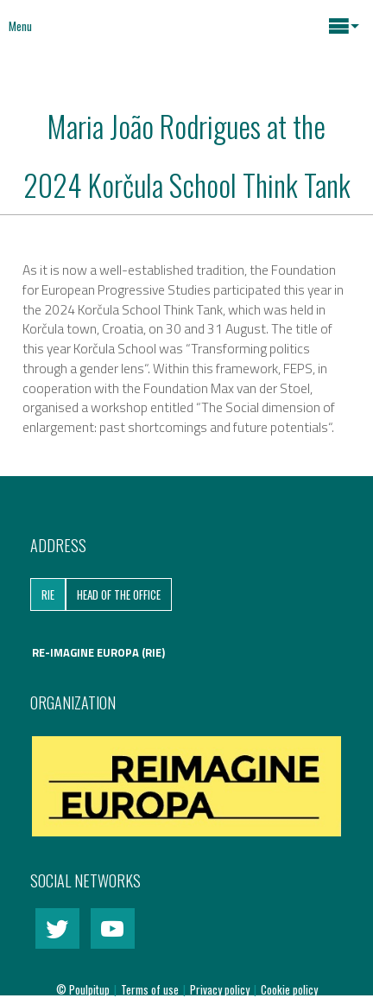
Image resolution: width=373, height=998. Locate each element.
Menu (20, 26)
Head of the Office (119, 594)
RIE (47, 594)
